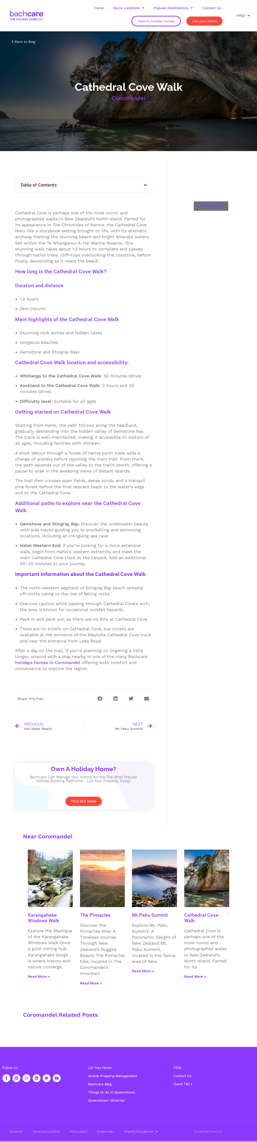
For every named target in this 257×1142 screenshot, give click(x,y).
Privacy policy (78, 1131)
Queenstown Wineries (106, 1100)
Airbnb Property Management (112, 1076)
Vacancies (16, 1131)
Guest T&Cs (183, 1084)
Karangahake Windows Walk (43, 917)
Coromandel (129, 98)
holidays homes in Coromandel (47, 662)
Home (99, 8)
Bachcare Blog (100, 1084)
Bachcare (210, 1131)
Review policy (106, 1131)
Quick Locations (128, 8)
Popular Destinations (173, 8)
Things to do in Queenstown (111, 1092)
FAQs (178, 1068)
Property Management (141, 1132)
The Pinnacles (95, 914)
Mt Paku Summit (150, 914)
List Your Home (100, 1068)
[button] (145, 185)
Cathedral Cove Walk (201, 917)
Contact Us (211, 8)
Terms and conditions (46, 1131)
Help (243, 15)
